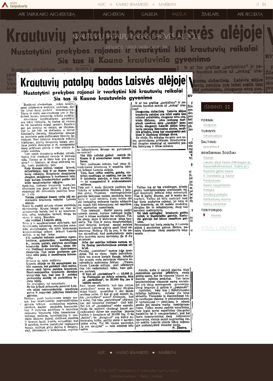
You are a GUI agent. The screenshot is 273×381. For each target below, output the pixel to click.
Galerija (149, 14)
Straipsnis (209, 125)
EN (264, 4)
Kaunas (208, 157)
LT (258, 4)
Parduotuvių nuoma (217, 199)
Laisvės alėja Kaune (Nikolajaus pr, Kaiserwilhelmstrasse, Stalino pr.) (227, 164)
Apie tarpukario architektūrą (46, 14)
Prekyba (208, 190)
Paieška (179, 14)
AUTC (101, 4)
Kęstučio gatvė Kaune (218, 171)
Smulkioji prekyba (215, 194)
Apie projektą (250, 14)
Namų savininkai (214, 204)
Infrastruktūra (212, 136)
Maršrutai (167, 4)
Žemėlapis (210, 14)
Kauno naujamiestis (217, 185)
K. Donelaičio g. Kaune (218, 176)
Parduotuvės (212, 180)
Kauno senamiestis (132, 4)
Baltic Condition (152, 376)
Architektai (113, 14)
